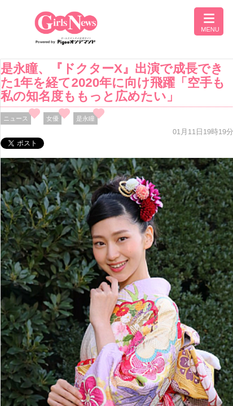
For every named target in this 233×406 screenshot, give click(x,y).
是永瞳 (85, 118)
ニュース (15, 118)
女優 (52, 118)
